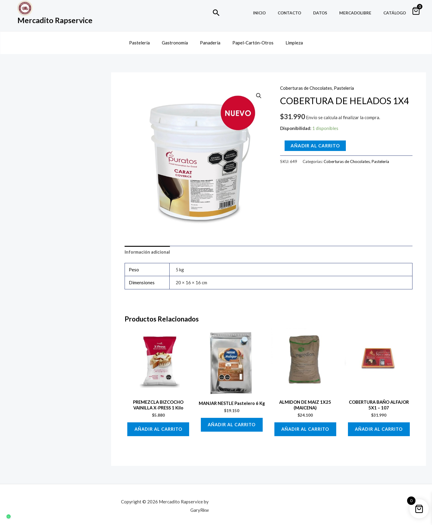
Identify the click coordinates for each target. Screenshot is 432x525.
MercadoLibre (361, 13)
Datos (330, 13)
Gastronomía (178, 40)
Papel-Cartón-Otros (249, 40)
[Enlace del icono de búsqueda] (216, 12)
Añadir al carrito (315, 140)
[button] (258, 90)
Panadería (210, 40)
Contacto (303, 13)
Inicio (277, 13)
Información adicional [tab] (147, 246)
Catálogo (396, 13)
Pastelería (145, 40)
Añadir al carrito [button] (158, 425)
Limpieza (288, 40)
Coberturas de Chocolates (306, 83)
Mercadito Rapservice (54, 20)
